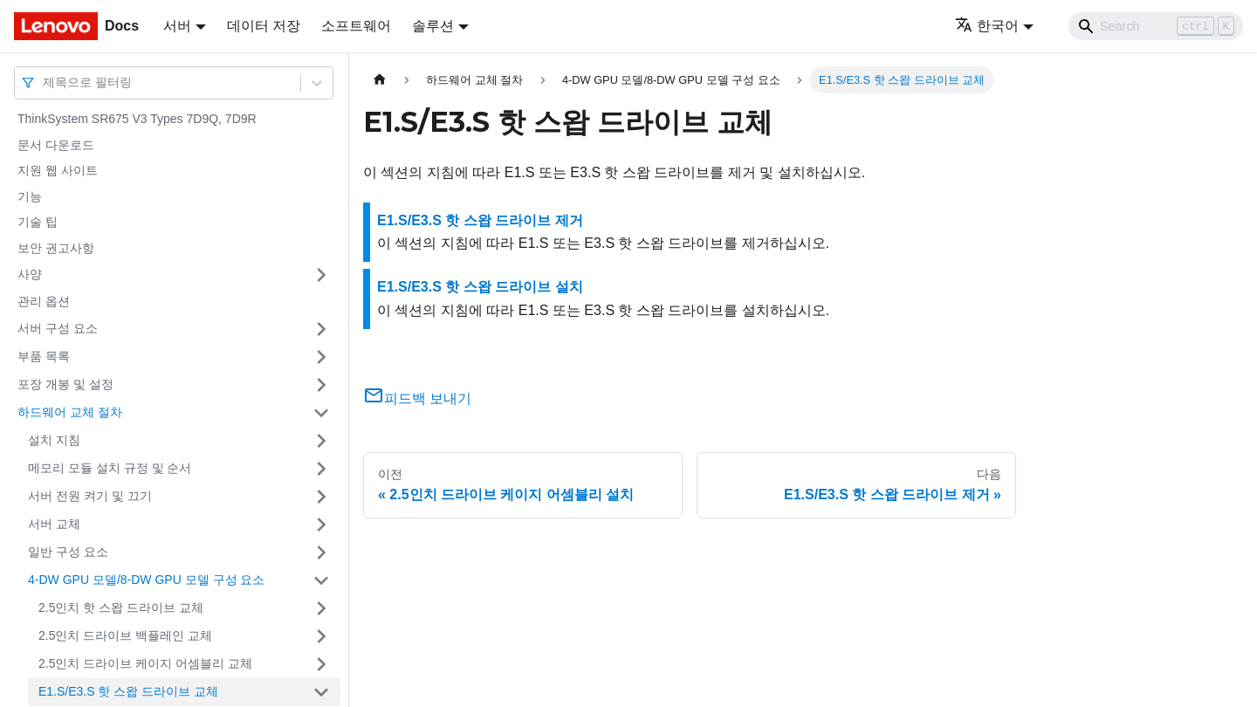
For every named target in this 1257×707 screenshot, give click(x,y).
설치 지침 (54, 440)
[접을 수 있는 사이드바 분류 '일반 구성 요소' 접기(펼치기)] (321, 552)
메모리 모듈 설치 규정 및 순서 (109, 468)
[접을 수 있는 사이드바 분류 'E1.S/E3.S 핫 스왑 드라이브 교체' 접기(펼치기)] (321, 692)
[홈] (379, 79)
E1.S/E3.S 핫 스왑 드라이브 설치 (480, 286)
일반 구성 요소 (68, 552)
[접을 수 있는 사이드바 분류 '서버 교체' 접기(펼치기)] (321, 525)
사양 (29, 274)
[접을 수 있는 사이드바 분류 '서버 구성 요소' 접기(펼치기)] (321, 329)
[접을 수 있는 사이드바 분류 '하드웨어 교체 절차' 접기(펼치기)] (321, 413)
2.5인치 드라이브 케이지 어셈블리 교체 (145, 663)
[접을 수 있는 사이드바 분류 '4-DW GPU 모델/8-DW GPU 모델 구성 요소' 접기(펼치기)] (321, 580)
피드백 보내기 (417, 398)
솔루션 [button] (433, 25)
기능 (29, 196)
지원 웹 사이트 (57, 170)
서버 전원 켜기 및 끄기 (90, 496)
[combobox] (44, 82)
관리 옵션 (43, 301)
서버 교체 (54, 524)
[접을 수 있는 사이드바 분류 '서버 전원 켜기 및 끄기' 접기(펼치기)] (321, 497)
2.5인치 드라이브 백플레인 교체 (125, 635)
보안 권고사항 (55, 248)
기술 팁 (37, 222)
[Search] (1155, 26)
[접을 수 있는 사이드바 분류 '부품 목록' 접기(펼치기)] (321, 357)
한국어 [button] (987, 25)
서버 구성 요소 (57, 328)
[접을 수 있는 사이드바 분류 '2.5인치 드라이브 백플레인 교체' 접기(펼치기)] (321, 636)
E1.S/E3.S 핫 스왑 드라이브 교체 (128, 691)
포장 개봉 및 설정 (65, 384)
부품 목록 (43, 356)
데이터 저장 (263, 25)
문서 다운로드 (55, 145)
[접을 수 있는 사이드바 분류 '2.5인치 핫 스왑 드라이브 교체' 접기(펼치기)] (321, 608)
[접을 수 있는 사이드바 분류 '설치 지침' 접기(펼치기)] (321, 441)
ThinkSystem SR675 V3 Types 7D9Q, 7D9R (137, 119)
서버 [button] (177, 25)
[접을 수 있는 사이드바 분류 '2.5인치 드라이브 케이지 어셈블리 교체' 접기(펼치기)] (321, 664)
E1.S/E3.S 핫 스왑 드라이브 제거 (480, 220)
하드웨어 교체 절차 (69, 412)
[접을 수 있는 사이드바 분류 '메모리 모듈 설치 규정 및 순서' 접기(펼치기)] (321, 469)
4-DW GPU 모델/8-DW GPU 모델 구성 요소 (146, 580)
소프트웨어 (356, 25)
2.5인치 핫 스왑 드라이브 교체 (120, 607)
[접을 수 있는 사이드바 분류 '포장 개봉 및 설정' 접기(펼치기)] (321, 385)
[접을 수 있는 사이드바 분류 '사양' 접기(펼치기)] (321, 275)
